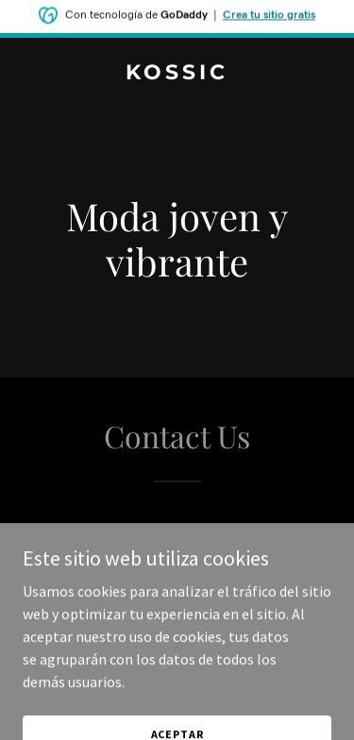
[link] (177, 73)
